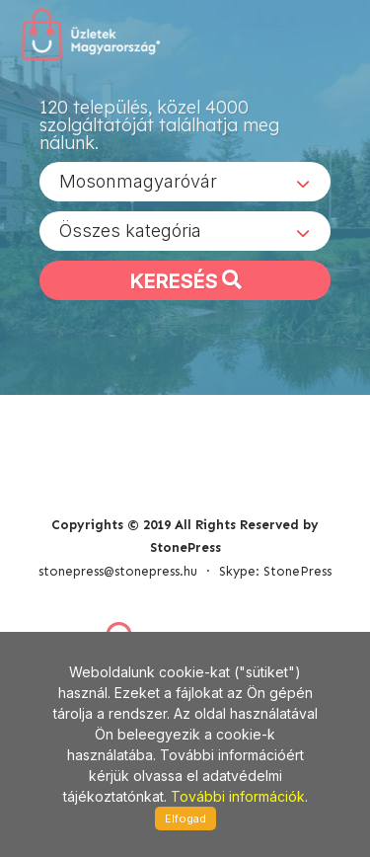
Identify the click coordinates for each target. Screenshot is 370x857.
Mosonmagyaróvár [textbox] (138, 181)
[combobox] (185, 181)
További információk (238, 796)
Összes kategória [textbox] (130, 230)
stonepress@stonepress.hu (117, 571)
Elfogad (185, 818)
